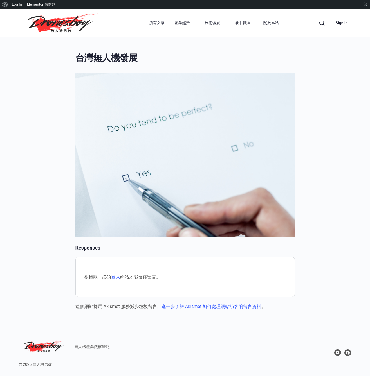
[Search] (322, 23)
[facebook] (347, 352)
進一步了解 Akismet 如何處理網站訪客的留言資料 (211, 306)
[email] (337, 352)
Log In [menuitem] (17, 4)
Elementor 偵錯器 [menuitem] (41, 4)
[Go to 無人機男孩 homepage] (61, 22)
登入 (115, 277)
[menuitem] (5, 4)
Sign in (342, 23)
